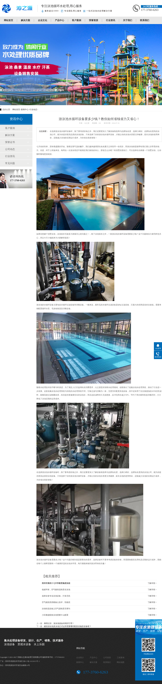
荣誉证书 (10, 142)
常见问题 (10, 163)
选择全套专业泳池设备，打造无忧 (56, 596)
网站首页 (8, 20)
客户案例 (76, 20)
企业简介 (80, 658)
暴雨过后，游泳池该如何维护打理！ (59, 623)
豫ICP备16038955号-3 (31, 661)
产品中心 (59, 20)
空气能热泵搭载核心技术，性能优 (56, 602)
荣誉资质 (93, 20)
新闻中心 (24, 110)
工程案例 (120, 658)
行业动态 (33, 110)
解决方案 (25, 20)
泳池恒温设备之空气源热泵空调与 (56, 609)
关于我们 (127, 20)
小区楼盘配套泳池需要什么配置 (55, 615)
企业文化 (42, 20)
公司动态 (10, 149)
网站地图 (120, 662)
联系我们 (144, 20)
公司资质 (107, 658)
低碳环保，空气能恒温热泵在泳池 (56, 590)
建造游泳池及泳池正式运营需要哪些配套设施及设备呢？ (67, 626)
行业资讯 (110, 20)
